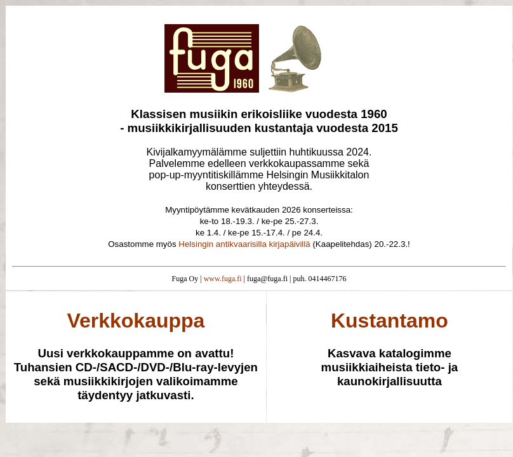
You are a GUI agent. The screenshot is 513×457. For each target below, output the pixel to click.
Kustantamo (389, 320)
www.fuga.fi (223, 278)
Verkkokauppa (135, 320)
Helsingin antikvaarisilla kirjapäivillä (244, 244)
